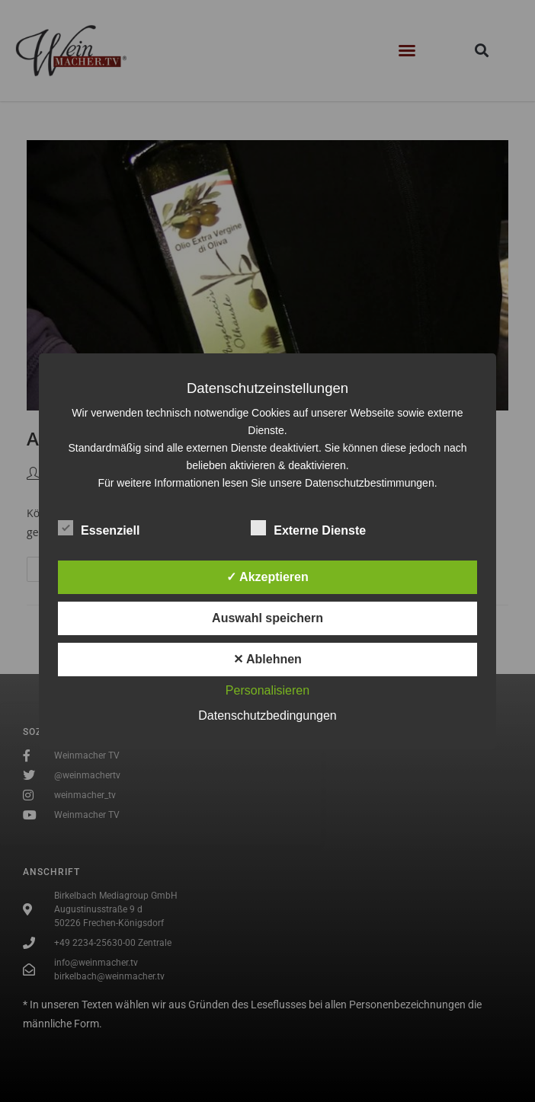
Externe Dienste (308, 528)
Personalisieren (267, 690)
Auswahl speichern (267, 618)
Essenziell (98, 528)
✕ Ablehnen (267, 659)
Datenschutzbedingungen (267, 715)
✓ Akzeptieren (267, 576)
